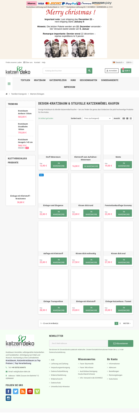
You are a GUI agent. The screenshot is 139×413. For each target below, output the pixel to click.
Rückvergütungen (115, 376)
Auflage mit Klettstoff (53, 254)
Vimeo (37, 392)
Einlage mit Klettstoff (85, 302)
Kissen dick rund (85, 205)
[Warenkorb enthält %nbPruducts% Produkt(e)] (126, 70)
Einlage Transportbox (53, 302)
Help (43, 62)
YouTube (30, 392)
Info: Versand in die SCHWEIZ (91, 378)
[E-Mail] (78, 344)
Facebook (8, 392)
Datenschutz (56, 383)
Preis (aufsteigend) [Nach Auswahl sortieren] (91, 118)
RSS (23, 392)
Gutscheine (113, 379)
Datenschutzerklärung (59, 372)
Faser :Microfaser (86, 368)
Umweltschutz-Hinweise (60, 387)
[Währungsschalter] (129, 62)
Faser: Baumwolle (87, 364)
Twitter (15, 392)
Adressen (112, 368)
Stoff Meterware (53, 157)
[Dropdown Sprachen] (118, 62)
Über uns (28, 62)
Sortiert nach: (76, 118)
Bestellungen (114, 372)
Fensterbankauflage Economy (118, 205)
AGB (52, 360)
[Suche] (67, 71)
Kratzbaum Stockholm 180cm (23, 126)
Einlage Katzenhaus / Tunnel (118, 302)
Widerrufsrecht (56, 379)
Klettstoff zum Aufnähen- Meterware (85, 158)
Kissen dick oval (118, 254)
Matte (118, 157)
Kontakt (37, 62)
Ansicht (117, 118)
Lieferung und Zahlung (59, 364)
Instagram (8, 398)
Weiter (127, 324)
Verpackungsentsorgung (60, 368)
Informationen (114, 364)
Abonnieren (120, 344)
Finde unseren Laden (14, 62)
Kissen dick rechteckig (86, 254)
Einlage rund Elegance (53, 205)
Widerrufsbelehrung (58, 376)
